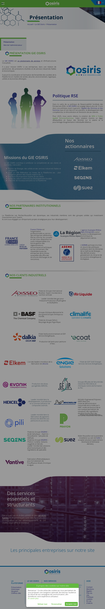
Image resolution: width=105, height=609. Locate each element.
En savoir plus (33, 598)
